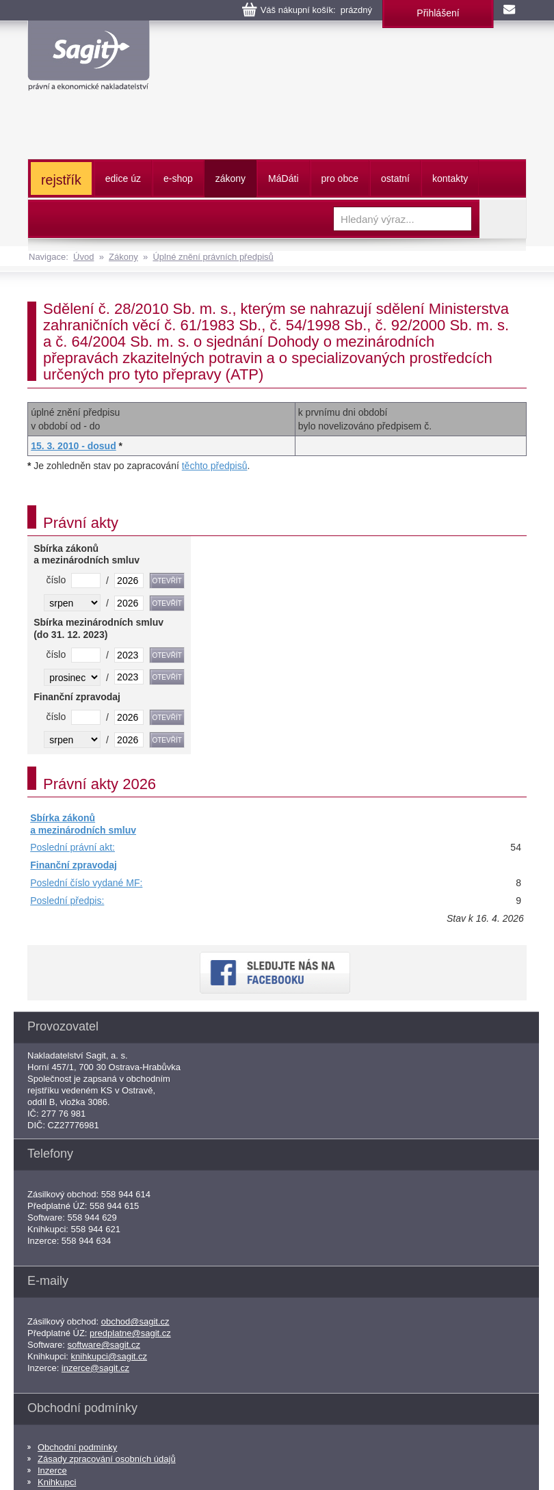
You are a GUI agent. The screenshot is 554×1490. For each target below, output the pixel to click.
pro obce (339, 178)
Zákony (123, 257)
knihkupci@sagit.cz (109, 1356)
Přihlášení (438, 13)
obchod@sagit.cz (135, 1321)
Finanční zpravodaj (73, 865)
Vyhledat (502, 218)
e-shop (178, 178)
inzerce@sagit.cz (95, 1368)
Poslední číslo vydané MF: (86, 882)
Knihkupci (57, 1482)
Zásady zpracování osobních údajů (107, 1459)
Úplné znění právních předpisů (213, 257)
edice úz (123, 178)
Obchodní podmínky (77, 1447)
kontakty (450, 178)
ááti (283, 178)
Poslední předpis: (67, 900)
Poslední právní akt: (72, 847)
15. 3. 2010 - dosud (73, 445)
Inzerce (52, 1470)
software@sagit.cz (104, 1345)
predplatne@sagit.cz (130, 1333)
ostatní (395, 178)
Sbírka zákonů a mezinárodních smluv (83, 824)
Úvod (83, 257)
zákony (230, 178)
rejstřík (61, 179)
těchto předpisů (215, 465)
